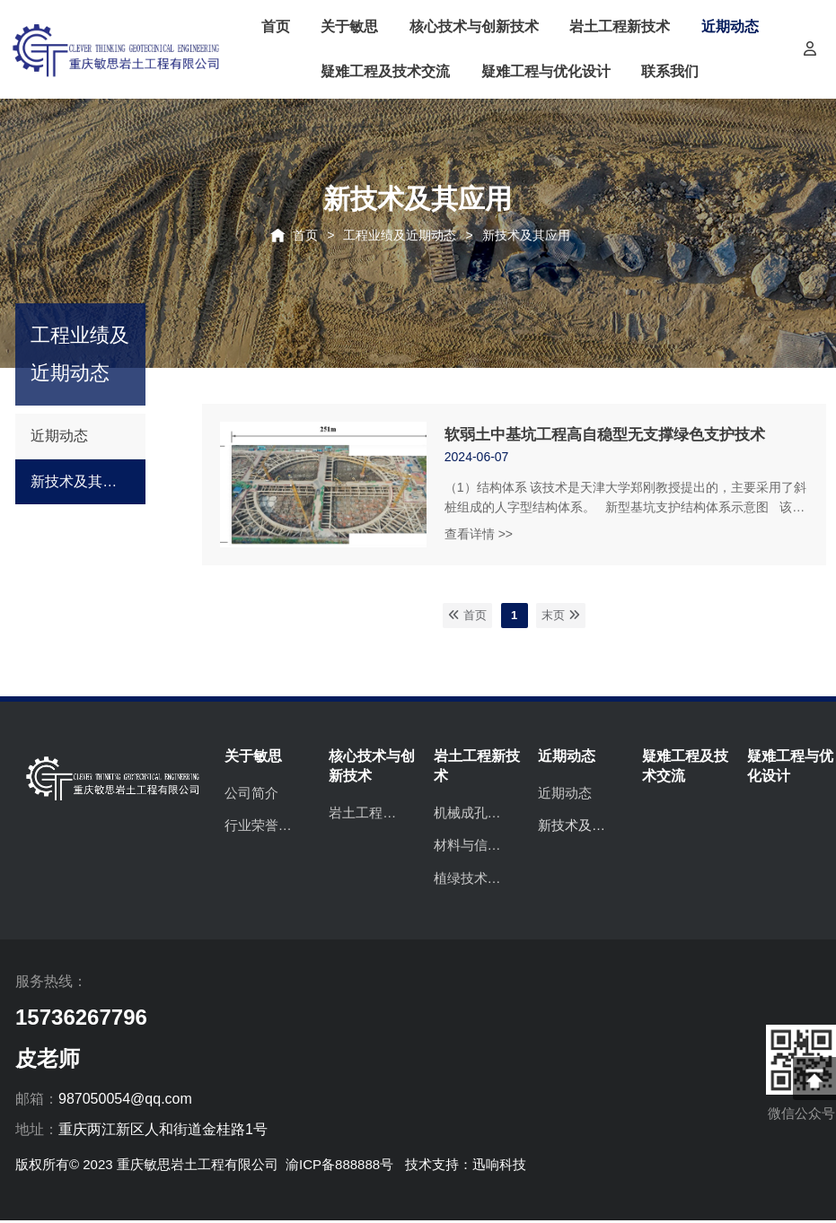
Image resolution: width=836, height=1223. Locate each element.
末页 (560, 615)
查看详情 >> (478, 534)
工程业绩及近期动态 (399, 235)
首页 (305, 235)
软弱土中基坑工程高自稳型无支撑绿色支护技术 (604, 434)
